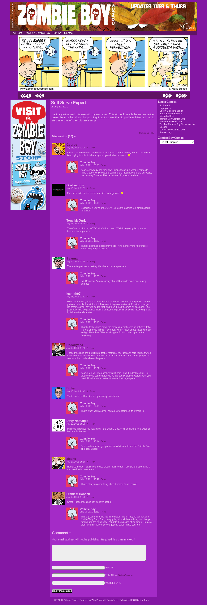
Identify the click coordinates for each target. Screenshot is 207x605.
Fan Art (57, 32)
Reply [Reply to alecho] (92, 462)
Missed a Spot (167, 116)
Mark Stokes (72, 600)
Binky (71, 388)
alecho (71, 458)
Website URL (113, 582)
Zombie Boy (103, 16)
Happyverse (166, 108)
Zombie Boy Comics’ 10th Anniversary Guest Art (173, 120)
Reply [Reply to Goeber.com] (92, 188)
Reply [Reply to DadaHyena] (92, 348)
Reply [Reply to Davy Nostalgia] (92, 424)
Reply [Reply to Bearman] (92, 261)
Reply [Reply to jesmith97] (92, 297)
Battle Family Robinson (171, 113)
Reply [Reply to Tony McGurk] (92, 223)
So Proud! (165, 105)
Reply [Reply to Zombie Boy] (103, 165)
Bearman (73, 258)
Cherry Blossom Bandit (171, 111)
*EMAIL (119, 575)
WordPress (97, 600)
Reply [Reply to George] (92, 148)
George (72, 144)
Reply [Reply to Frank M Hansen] (92, 497)
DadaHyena (75, 345)
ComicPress (112, 600)
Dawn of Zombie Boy (37, 32)
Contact (68, 32)
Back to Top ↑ (142, 600)
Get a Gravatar (125, 575)
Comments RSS (146, 133)
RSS (132, 600)
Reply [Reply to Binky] (92, 391)
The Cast (16, 32)
